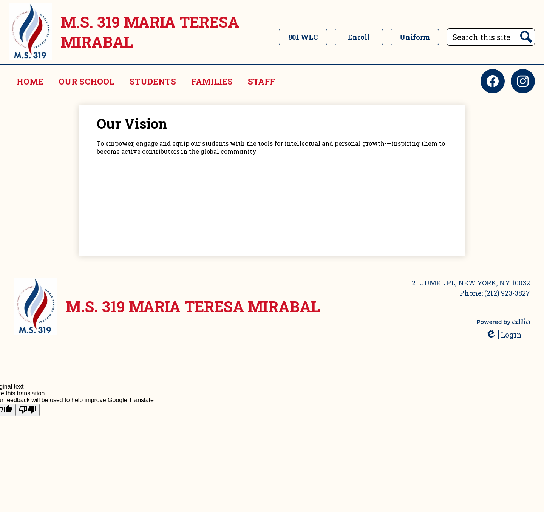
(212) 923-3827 (507, 293)
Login (503, 334)
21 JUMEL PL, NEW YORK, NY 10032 (471, 282)
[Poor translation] (27, 410)
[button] (86, 81)
